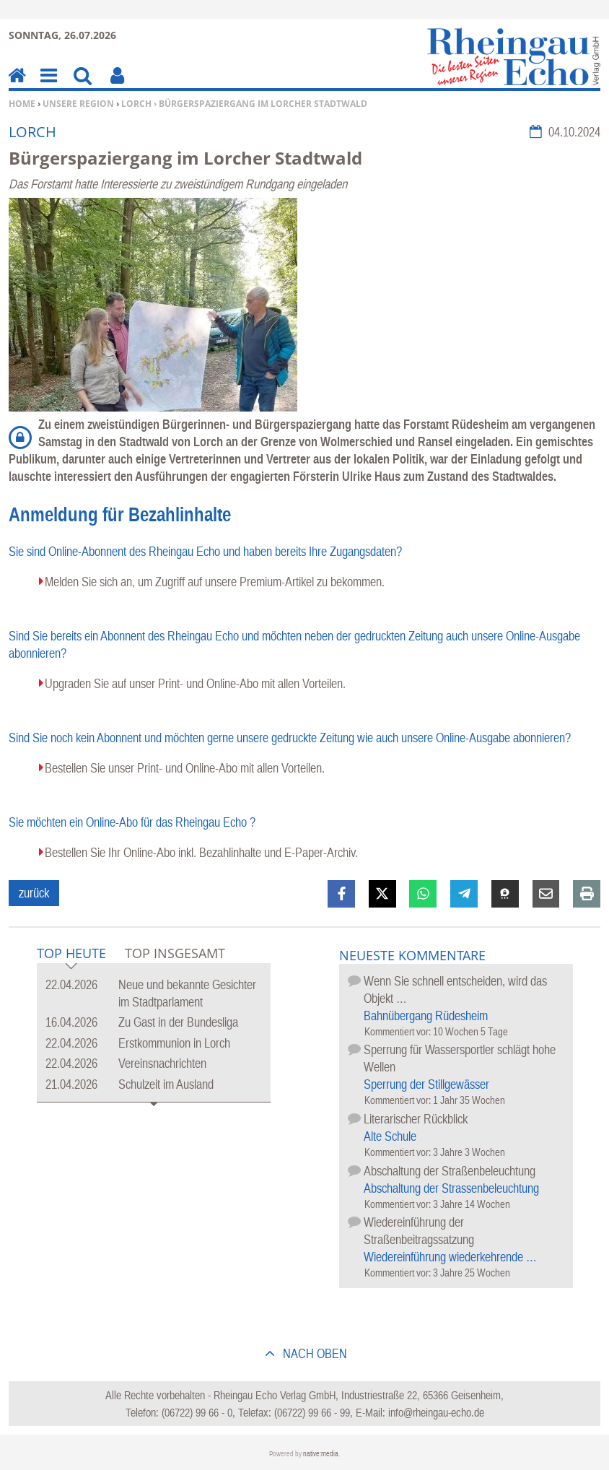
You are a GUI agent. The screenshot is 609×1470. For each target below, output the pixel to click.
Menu (47, 85)
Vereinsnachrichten (162, 1063)
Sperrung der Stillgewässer (426, 1084)
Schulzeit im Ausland (166, 1084)
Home (22, 103)
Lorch (136, 103)
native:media (320, 1454)
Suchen (82, 85)
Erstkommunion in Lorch (174, 1043)
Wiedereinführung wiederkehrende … (450, 1256)
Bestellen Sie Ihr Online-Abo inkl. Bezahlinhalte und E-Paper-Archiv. (201, 852)
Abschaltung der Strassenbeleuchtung (451, 1188)
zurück (34, 892)
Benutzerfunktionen (117, 85)
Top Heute (71, 954)
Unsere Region (78, 103)
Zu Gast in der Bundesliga (178, 1022)
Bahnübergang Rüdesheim (426, 1015)
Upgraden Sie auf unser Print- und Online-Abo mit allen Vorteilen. (195, 683)
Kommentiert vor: (398, 1031)
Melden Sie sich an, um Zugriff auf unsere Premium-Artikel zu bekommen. (215, 581)
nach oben (313, 1353)
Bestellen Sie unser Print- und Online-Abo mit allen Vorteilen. (185, 767)
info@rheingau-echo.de (436, 1412)
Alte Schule (390, 1136)
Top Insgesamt (175, 953)
